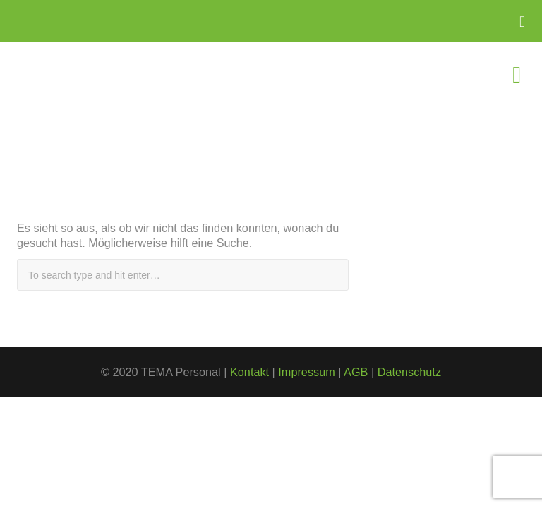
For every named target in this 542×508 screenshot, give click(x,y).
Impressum (306, 371)
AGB (356, 371)
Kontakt (249, 371)
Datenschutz (409, 371)
